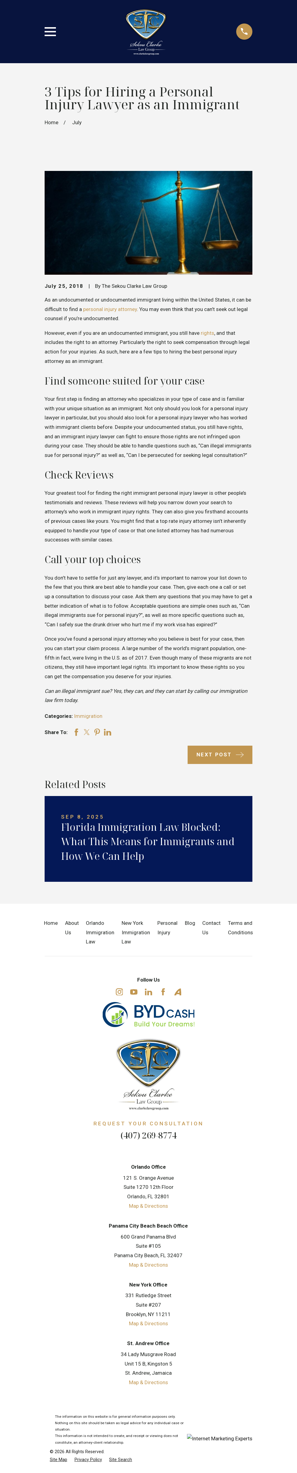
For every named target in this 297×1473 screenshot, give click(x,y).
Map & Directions (148, 1206)
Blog (190, 923)
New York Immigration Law (136, 932)
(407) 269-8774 (148, 1135)
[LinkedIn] (148, 992)
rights (207, 333)
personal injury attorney (110, 309)
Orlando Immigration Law (100, 932)
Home (51, 923)
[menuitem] (58, 1460)
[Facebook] (163, 992)
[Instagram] (119, 992)
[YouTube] (134, 992)
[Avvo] (178, 992)
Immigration (88, 716)
